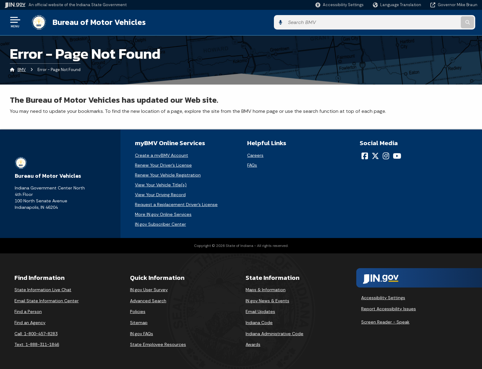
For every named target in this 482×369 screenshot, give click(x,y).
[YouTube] (397, 155)
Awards (253, 344)
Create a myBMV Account (161, 154)
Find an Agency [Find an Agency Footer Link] (29, 321)
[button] (339, 5)
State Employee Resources (158, 344)
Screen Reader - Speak (385, 321)
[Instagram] (386, 155)
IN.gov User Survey (149, 289)
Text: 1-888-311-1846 (36, 344)
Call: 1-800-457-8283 (35, 332)
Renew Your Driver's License (163, 164)
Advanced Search (148, 300)
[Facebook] (365, 155)
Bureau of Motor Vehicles (96, 22)
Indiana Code (259, 321)
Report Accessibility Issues (388, 308)
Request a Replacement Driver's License (176, 204)
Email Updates (260, 311)
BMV (22, 69)
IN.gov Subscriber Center (160, 223)
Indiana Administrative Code (274, 332)
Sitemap (139, 321)
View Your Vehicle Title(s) (161, 184)
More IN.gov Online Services (163, 213)
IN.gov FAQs (141, 332)
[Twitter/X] (375, 155)
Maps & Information (266, 289)
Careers (255, 154)
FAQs (252, 164)
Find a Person (28, 311)
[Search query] (422, 22)
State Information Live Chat (42, 289)
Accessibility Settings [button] (383, 297)
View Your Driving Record (160, 194)
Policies (137, 311)
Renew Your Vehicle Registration (168, 174)
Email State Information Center (46, 300)
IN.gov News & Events (267, 300)
